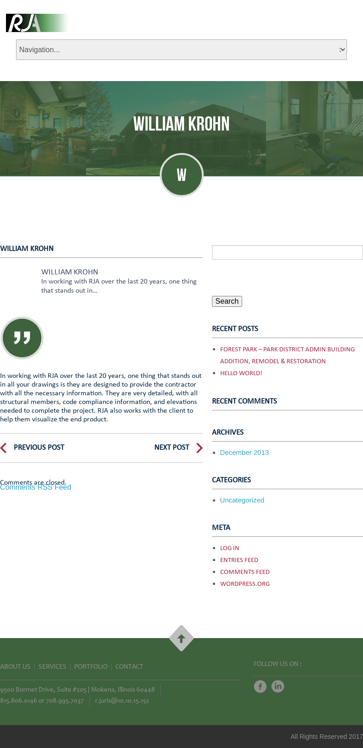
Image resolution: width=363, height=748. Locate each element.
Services (52, 667)
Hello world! (241, 373)
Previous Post (39, 448)
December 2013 (244, 452)
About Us (15, 667)
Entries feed (239, 560)
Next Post (171, 448)
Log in (229, 548)
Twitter (278, 686)
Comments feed (245, 572)
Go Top (181, 638)
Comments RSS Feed (35, 487)
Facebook (260, 686)
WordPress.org (245, 584)
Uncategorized (242, 500)
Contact (129, 667)
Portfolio (91, 667)
